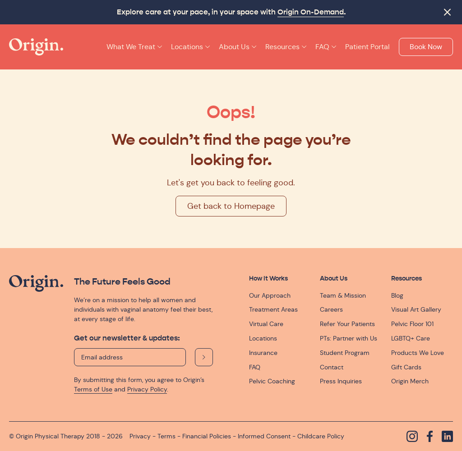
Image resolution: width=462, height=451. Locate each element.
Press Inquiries (341, 381)
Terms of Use (93, 389)
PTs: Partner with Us (348, 338)
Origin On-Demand (310, 12)
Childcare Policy (320, 436)
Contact (331, 367)
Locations (263, 338)
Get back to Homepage (231, 206)
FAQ (254, 367)
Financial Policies (206, 436)
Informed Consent (264, 436)
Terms (166, 436)
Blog (397, 295)
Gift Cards (406, 367)
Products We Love (417, 353)
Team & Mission (343, 295)
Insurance (263, 353)
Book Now (426, 46)
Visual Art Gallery (416, 309)
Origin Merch (410, 381)
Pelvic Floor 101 (412, 324)
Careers (331, 309)
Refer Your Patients (347, 324)
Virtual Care (266, 324)
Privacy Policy (147, 389)
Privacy (140, 436)
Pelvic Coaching (272, 381)
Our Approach (270, 295)
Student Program (345, 353)
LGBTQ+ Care (410, 338)
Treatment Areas (273, 309)
